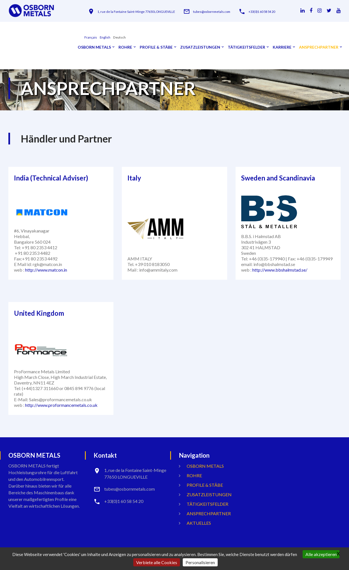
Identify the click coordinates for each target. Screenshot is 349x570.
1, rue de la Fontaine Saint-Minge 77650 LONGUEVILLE (136, 11)
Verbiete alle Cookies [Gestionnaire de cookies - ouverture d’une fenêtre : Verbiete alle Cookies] (156, 562)
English (105, 37)
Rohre (125, 47)
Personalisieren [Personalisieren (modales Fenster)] (200, 562)
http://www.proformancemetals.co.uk (61, 405)
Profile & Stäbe (156, 47)
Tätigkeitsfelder (246, 47)
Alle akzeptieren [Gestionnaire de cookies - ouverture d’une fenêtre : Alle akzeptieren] (321, 554)
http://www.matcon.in (46, 269)
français (90, 37)
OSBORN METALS (94, 47)
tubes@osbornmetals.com (211, 11)
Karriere (282, 47)
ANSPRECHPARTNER (318, 47)
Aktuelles (199, 523)
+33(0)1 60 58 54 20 (261, 11)
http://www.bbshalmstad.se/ (279, 269)
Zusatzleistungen (200, 47)
